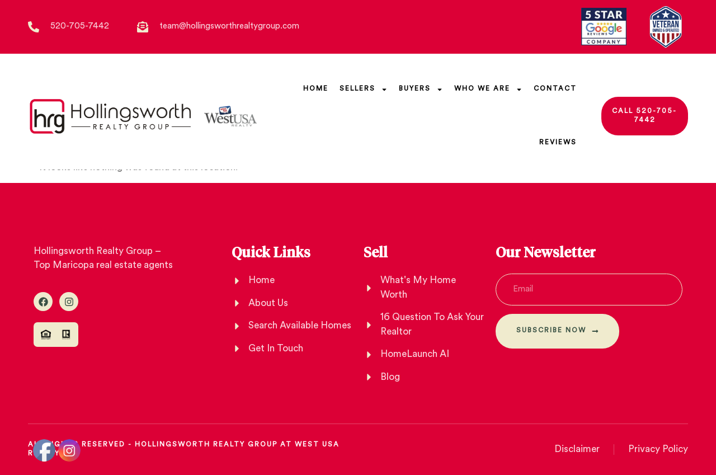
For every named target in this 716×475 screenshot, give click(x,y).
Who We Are (488, 89)
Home (315, 89)
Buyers (421, 89)
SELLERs (364, 89)
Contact (555, 89)
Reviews (558, 142)
